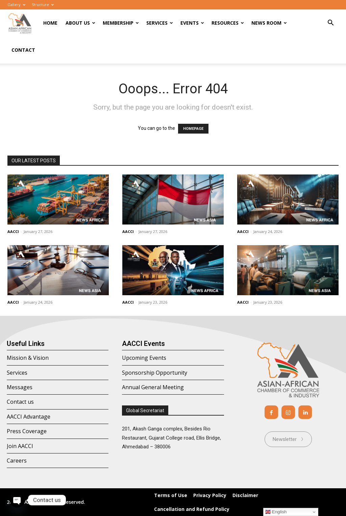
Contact (23, 50)
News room (269, 23)
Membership (121, 23)
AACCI (13, 231)
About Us (80, 23)
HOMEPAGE (193, 128)
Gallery (16, 4)
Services (159, 23)
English (276, 512)
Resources (228, 23)
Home (50, 23)
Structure (43, 4)
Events (192, 23)
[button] (330, 23)
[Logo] (19, 23)
